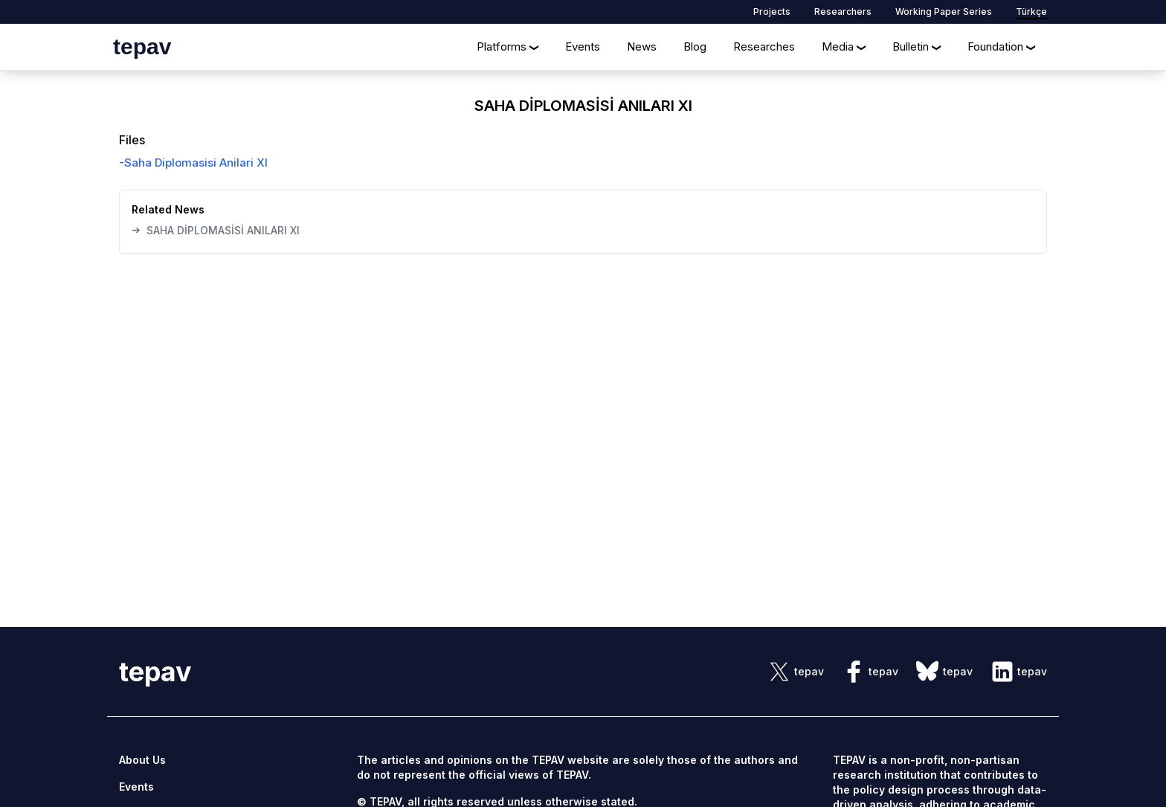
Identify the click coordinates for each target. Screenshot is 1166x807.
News (642, 46)
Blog (694, 46)
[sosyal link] (795, 672)
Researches (764, 46)
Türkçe (1031, 11)
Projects (771, 11)
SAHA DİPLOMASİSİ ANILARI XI (216, 229)
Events (582, 46)
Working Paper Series (943, 11)
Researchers (843, 11)
